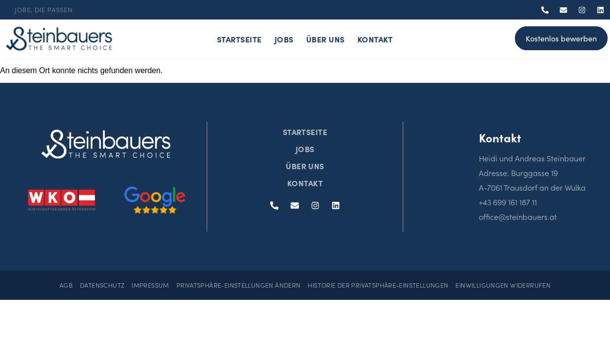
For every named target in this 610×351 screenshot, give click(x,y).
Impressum (150, 285)
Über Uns (325, 39)
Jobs (284, 39)
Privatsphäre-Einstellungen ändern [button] (239, 285)
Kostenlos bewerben (561, 38)
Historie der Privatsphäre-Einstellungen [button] (378, 285)
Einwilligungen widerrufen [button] (503, 285)
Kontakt (375, 39)
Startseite (239, 39)
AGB (66, 285)
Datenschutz (102, 285)
